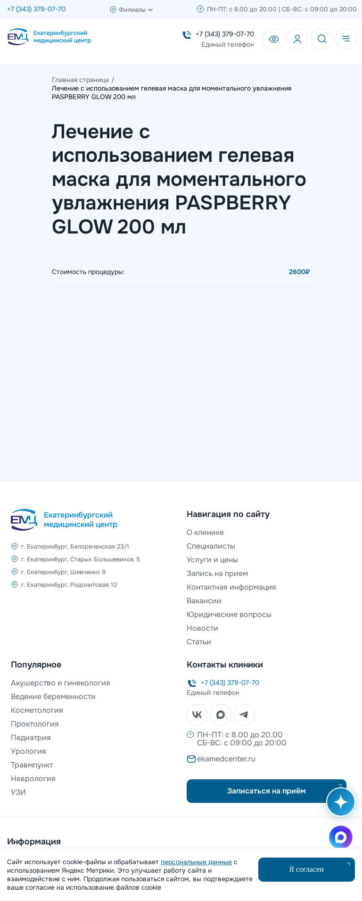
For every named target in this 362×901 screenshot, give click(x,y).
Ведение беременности (53, 696)
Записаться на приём (266, 791)
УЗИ (18, 792)
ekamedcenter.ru (226, 759)
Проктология (35, 723)
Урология (28, 751)
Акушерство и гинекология (60, 682)
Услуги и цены (212, 559)
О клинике (205, 532)
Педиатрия (31, 737)
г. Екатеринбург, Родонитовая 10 (69, 585)
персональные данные (196, 862)
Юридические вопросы (229, 614)
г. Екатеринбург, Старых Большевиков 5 (80, 559)
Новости (202, 628)
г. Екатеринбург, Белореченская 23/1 (75, 546)
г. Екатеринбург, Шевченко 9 (63, 572)
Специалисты (211, 546)
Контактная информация (231, 587)
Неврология (33, 778)
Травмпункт (32, 764)
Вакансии (204, 600)
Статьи (199, 641)
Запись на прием (217, 573)
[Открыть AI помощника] (339, 807)
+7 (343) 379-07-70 (36, 9)
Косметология (37, 710)
